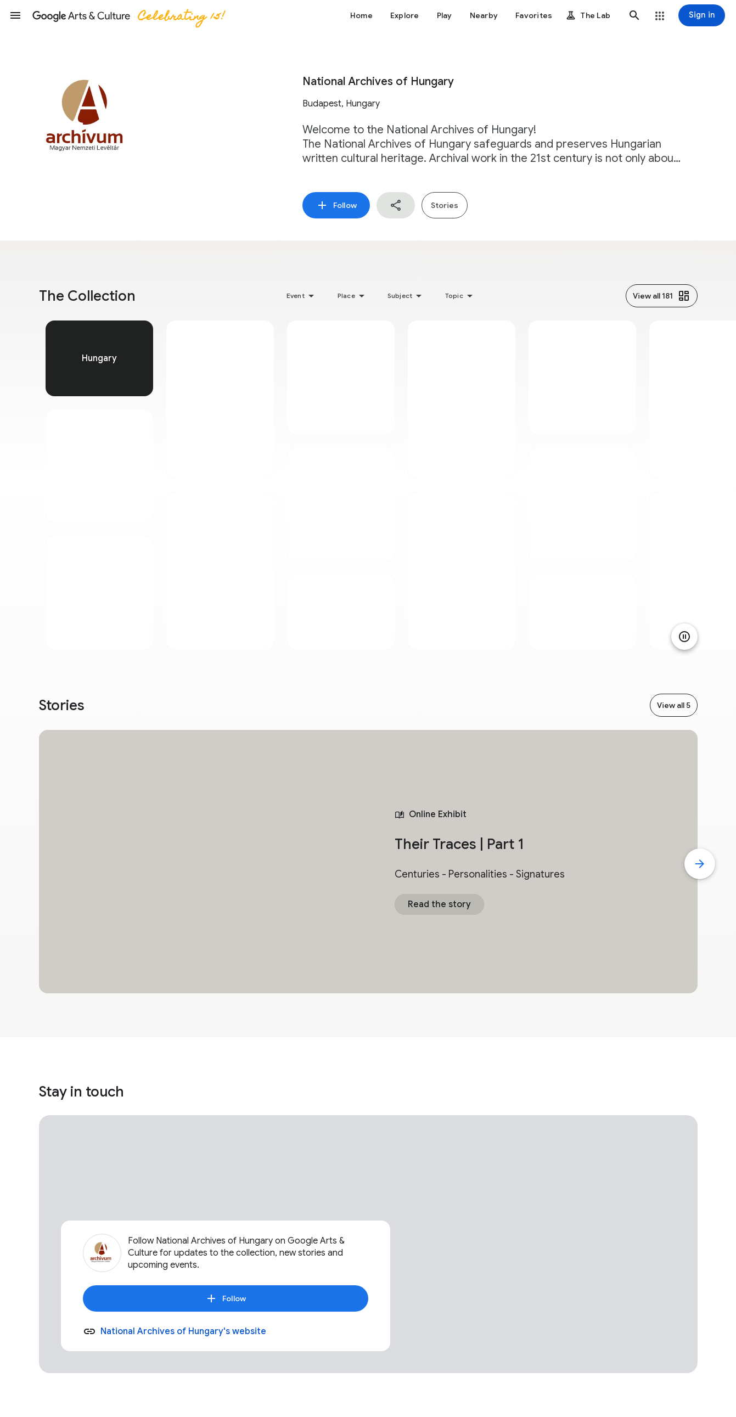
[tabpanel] (99, 485)
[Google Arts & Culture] (128, 15)
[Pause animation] (684, 636)
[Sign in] (701, 15)
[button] (15, 15)
